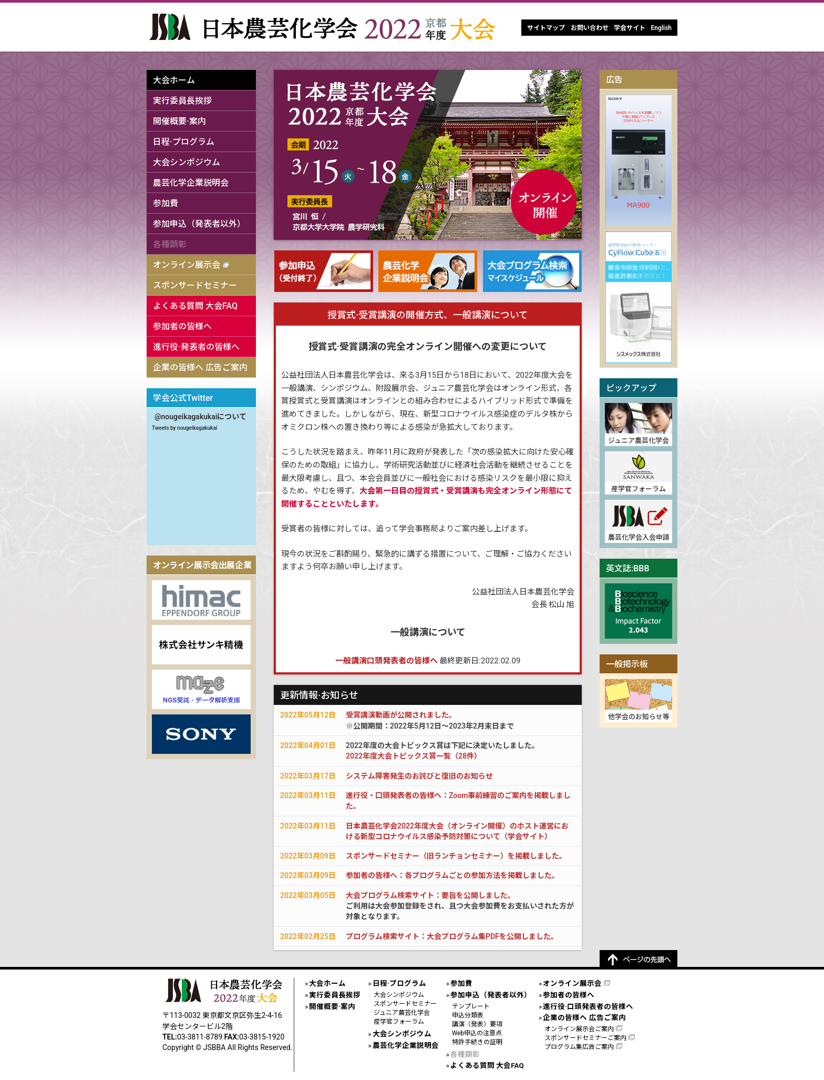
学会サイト (629, 28)
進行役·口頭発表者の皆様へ (588, 1006)
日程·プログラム (183, 142)
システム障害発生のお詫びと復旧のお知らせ (419, 776)
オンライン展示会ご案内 (579, 1029)
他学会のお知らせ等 (639, 717)
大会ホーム (174, 80)
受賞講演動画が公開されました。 (401, 715)
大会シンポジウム (186, 162)
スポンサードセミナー (195, 285)
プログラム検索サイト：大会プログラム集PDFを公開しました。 (452, 936)
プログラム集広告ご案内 (579, 1047)
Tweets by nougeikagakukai (184, 428)
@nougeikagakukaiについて (200, 416)
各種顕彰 (170, 244)
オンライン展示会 (186, 265)
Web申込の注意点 (477, 1033)
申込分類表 (467, 1015)
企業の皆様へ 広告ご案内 (200, 367)
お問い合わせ (590, 28)
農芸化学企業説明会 (191, 183)
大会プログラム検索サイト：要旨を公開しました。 (430, 895)
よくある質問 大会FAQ (195, 306)
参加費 (165, 203)
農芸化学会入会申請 (639, 537)
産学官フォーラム (638, 489)
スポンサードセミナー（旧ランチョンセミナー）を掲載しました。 (456, 856)
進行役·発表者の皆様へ (196, 347)
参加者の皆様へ (182, 326)
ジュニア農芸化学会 (638, 441)
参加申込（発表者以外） (199, 224)
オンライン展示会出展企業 (202, 565)
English (661, 28)
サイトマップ (546, 28)
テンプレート (471, 1006)
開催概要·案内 (179, 121)
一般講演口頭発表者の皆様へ (386, 660)
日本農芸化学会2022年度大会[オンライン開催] (325, 26)
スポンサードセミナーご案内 (585, 1038)
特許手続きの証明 (477, 1042)
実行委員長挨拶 (182, 101)
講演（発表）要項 (477, 1024)
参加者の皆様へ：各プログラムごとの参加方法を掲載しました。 (452, 875)
